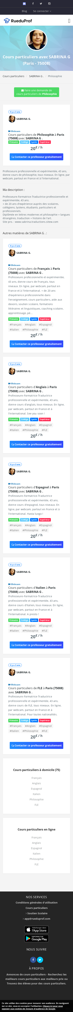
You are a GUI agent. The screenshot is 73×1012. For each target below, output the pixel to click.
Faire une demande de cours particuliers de (36, 92)
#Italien (14, 329)
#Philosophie (30, 329)
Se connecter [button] (42, 11)
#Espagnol (45, 324)
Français (37, 778)
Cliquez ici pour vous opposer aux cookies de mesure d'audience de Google (32, 1007)
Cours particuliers (13, 76)
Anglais (36, 783)
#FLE (44, 329)
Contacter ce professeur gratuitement (36, 157)
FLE (37, 804)
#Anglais (30, 324)
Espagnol (36, 788)
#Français (15, 324)
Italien (36, 794)
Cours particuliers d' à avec (32, 389)
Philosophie (37, 799)
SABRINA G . (36, 76)
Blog (24, 11)
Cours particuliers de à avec (36, 136)
